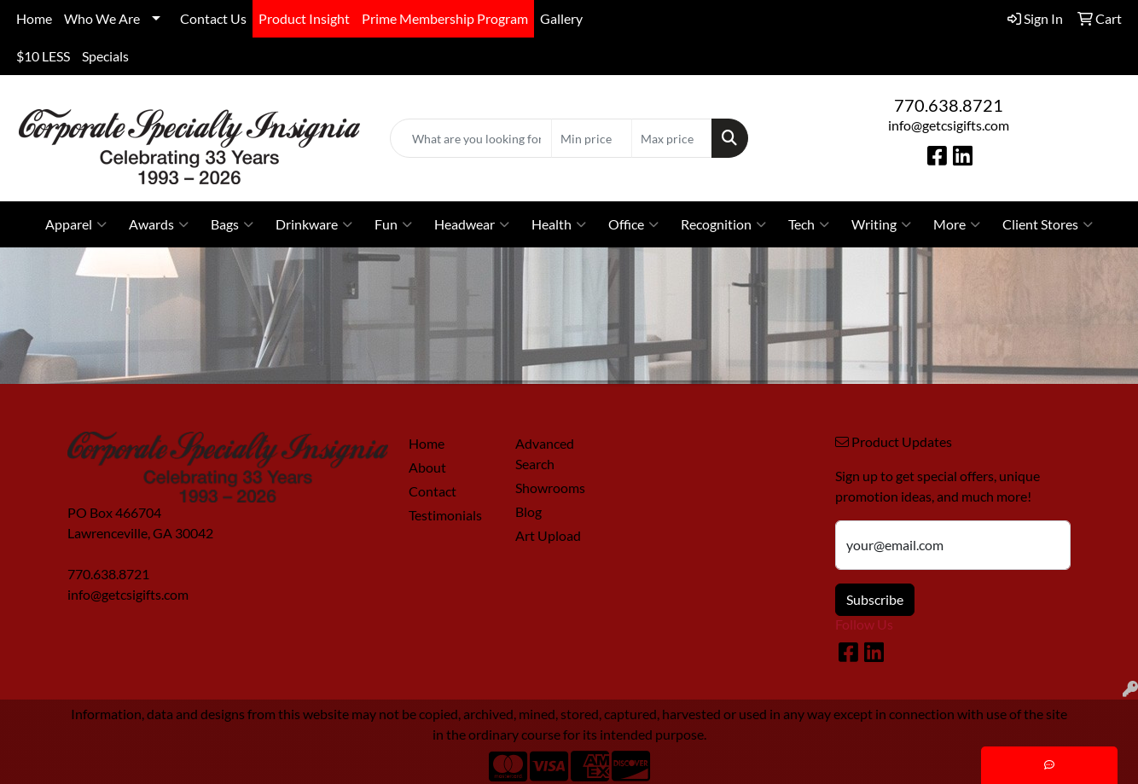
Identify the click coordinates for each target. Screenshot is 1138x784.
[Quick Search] (471, 138)
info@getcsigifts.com (948, 125)
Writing (881, 224)
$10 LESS (43, 56)
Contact (432, 491)
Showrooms (550, 487)
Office (633, 224)
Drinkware (314, 224)
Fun (393, 224)
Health (558, 224)
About (427, 467)
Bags (232, 224)
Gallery (561, 18)
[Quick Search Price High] (671, 138)
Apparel (76, 224)
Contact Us (213, 18)
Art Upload (548, 535)
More (956, 224)
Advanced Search (544, 453)
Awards (159, 224)
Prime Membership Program (445, 18)
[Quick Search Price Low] (591, 138)
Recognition (723, 224)
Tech (808, 224)
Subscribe (874, 599)
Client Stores (1047, 224)
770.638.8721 (948, 105)
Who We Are (102, 18)
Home (34, 18)
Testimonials (445, 515)
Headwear (471, 224)
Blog (528, 511)
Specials (105, 56)
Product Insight (304, 18)
